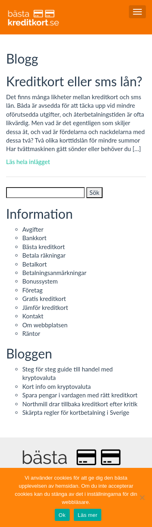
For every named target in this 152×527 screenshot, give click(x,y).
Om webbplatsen (45, 325)
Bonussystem (40, 281)
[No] (142, 497)
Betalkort (34, 264)
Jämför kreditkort (45, 307)
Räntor (31, 333)
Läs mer (88, 515)
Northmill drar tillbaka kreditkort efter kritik (79, 404)
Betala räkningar (44, 255)
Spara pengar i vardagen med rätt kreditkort (79, 395)
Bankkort (34, 237)
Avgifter (32, 229)
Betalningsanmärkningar (54, 272)
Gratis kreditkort (44, 298)
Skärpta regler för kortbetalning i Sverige (75, 412)
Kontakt (32, 316)
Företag (32, 290)
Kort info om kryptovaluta (56, 386)
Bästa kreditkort (43, 246)
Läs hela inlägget (28, 161)
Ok (62, 515)
